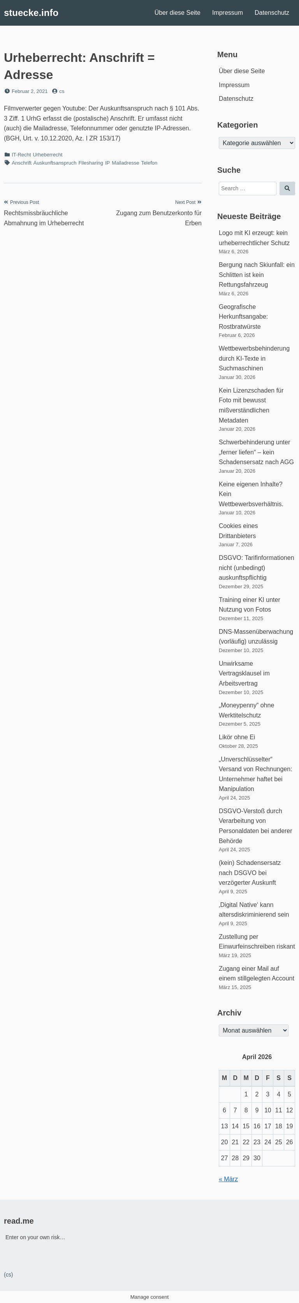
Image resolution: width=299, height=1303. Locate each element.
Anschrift (22, 163)
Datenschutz (272, 12)
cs (61, 91)
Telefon (149, 163)
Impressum (227, 12)
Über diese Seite (178, 12)
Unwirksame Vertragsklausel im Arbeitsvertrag (244, 673)
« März (228, 1179)
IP (107, 163)
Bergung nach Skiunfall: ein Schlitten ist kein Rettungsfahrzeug (257, 274)
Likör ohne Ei (237, 737)
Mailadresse (125, 163)
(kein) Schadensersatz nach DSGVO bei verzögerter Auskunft (250, 872)
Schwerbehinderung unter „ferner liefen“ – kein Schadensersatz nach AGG (256, 452)
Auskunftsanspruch (55, 163)
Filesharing (90, 163)
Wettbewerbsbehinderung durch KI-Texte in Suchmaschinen (254, 358)
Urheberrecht (47, 155)
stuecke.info (31, 12)
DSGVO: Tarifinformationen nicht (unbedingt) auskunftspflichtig (256, 567)
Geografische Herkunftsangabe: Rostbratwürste (243, 316)
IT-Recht (21, 155)
